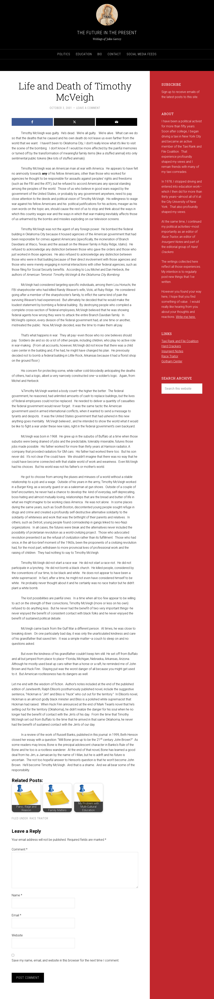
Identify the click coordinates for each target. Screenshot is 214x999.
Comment (19, 849)
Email (16, 915)
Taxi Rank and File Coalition (179, 341)
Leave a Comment (88, 107)
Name (17, 895)
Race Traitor (39, 818)
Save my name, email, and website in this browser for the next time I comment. (65, 960)
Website (17, 935)
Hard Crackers (171, 346)
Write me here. (186, 317)
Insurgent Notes (172, 351)
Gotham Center (171, 361)
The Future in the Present (107, 32)
